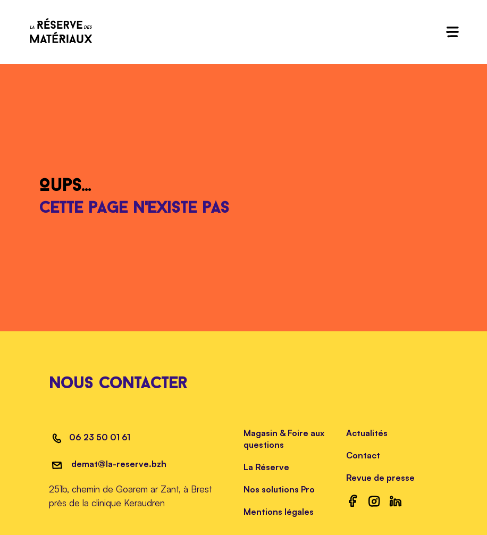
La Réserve (266, 467)
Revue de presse (380, 477)
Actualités (367, 433)
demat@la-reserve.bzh (117, 463)
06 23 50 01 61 (99, 437)
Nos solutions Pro (279, 489)
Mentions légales (279, 511)
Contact (363, 455)
